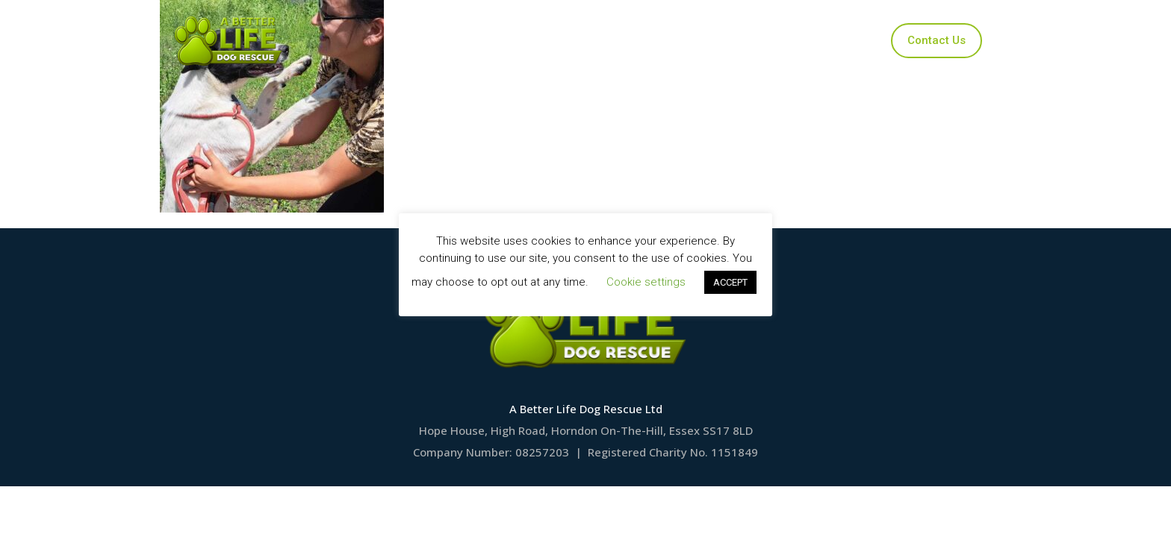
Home (439, 40)
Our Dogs (517, 40)
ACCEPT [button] (730, 282)
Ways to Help (713, 40)
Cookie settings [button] (646, 282)
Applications (610, 40)
